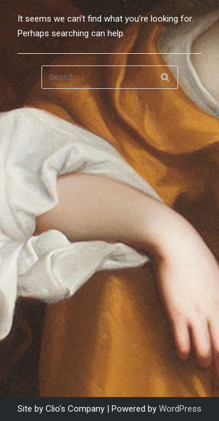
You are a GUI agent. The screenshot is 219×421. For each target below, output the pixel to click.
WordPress (180, 408)
